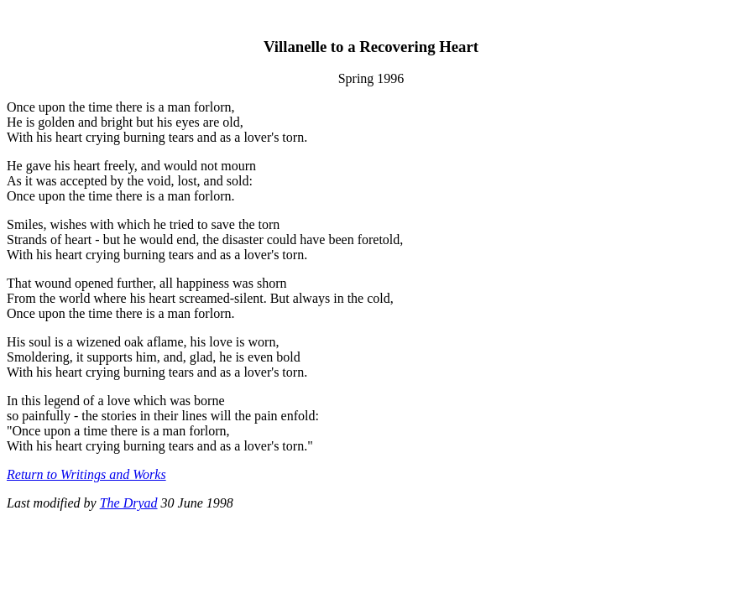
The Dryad (129, 503)
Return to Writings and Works (86, 474)
